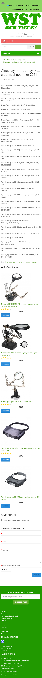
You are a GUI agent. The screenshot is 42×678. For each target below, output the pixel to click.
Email (4, 542)
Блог (8, 60)
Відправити (36, 575)
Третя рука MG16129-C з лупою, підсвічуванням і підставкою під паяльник (20, 354)
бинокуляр (24, 262)
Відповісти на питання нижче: (11, 565)
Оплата (3, 611)
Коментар (5, 550)
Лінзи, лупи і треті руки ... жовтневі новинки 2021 (19, 62)
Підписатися (21, 602)
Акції (2, 634)
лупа (10, 262)
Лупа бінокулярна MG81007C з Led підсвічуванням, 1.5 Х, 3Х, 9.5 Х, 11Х (20, 498)
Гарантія (3, 620)
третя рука (16, 262)
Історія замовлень (6, 648)
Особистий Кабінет (7, 646)
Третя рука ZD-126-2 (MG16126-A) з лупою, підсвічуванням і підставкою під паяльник (20, 305)
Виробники (4, 631)
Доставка (4, 614)
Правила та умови (6, 618)
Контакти (4, 625)
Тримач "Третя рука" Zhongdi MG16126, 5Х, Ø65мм (17, 402)
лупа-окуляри (32, 262)
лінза (6, 262)
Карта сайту (4, 627)
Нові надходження (19, 60)
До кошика (6, 315)
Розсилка (4, 651)
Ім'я (3, 534)
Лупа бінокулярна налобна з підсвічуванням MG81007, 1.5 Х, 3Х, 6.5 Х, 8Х (20, 449)
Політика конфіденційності (9, 616)
